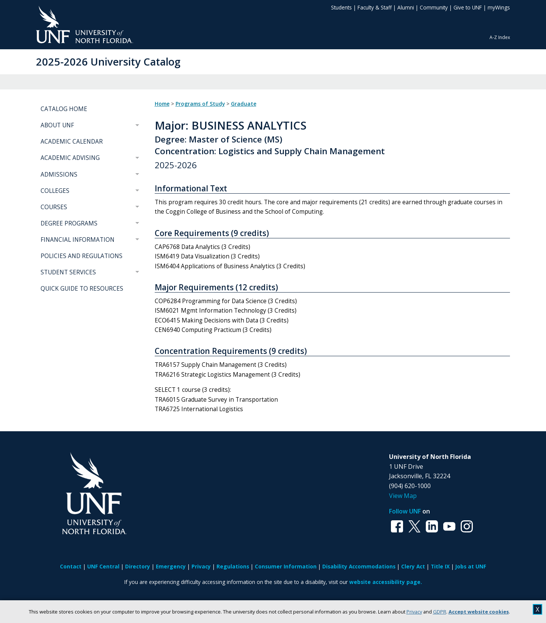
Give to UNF (467, 7)
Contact (71, 566)
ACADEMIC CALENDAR (72, 142)
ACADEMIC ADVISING (70, 158)
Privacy (414, 611)
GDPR (439, 611)
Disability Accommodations (358, 566)
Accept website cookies (479, 611)
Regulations (233, 566)
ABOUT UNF (57, 125)
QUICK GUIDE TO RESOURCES (82, 289)
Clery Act (413, 566)
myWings (499, 7)
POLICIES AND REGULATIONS (81, 256)
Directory (137, 566)
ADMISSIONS (59, 174)
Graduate (243, 104)
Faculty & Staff (375, 7)
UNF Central (103, 566)
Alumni (405, 7)
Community (434, 7)
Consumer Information (286, 566)
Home (162, 104)
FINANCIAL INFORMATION (78, 240)
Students (341, 7)
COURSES (54, 207)
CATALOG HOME (64, 109)
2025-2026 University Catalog (108, 62)
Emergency (171, 566)
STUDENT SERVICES (68, 272)
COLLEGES (55, 191)
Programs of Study (200, 104)
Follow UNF (405, 511)
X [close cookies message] (537, 609)
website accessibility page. (385, 581)
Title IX (440, 566)
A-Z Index (500, 37)
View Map (403, 496)
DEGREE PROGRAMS (69, 223)
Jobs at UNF (470, 566)
